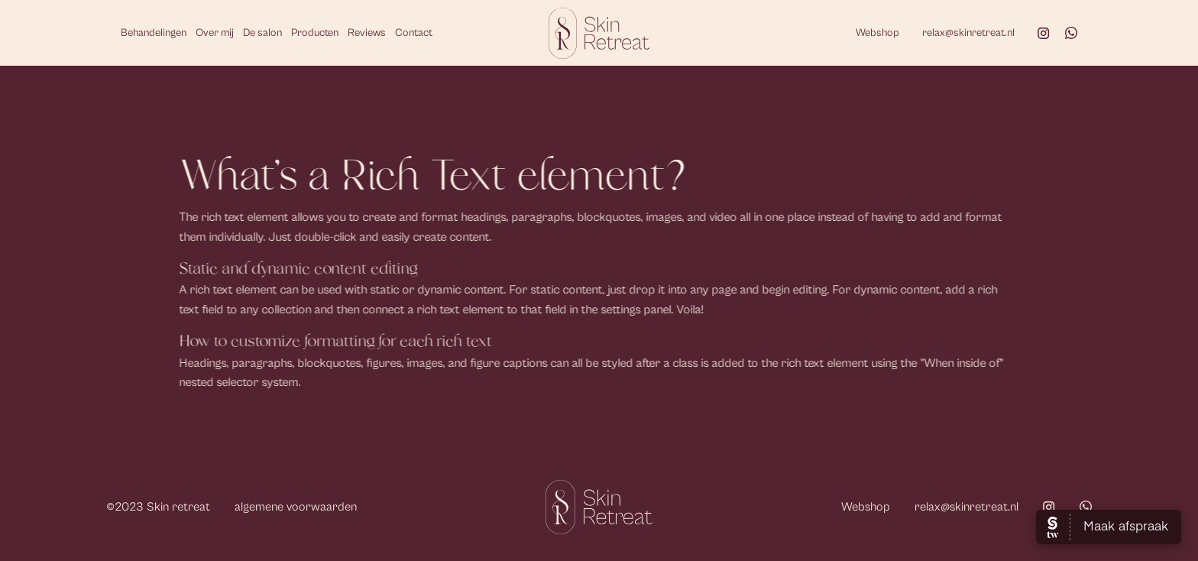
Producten (314, 33)
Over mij (215, 33)
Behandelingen (153, 33)
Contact (413, 33)
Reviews (367, 33)
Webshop (877, 33)
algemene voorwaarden (296, 507)
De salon (262, 33)
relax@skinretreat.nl (968, 33)
